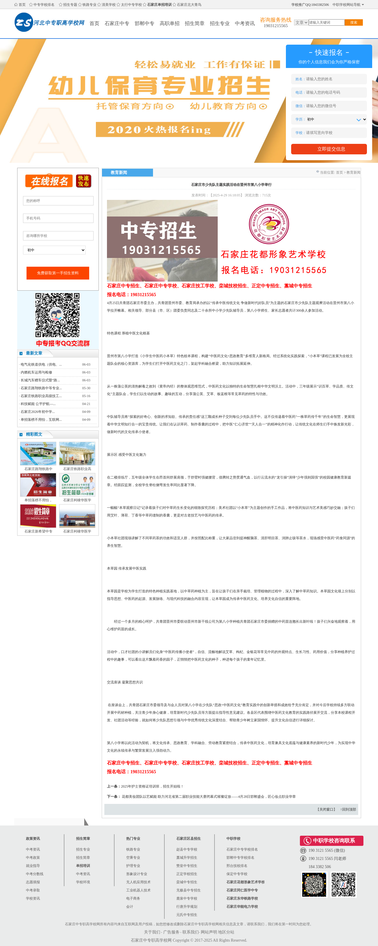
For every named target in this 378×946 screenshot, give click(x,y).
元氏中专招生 (186, 915)
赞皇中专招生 (186, 866)
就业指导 (33, 866)
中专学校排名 (44, 5)
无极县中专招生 (188, 890)
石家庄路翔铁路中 (38, 469)
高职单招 (170, 23)
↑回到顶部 (348, 809)
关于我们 (152, 932)
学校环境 (83, 882)
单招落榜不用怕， (38, 500)
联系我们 (190, 932)
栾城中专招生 (186, 882)
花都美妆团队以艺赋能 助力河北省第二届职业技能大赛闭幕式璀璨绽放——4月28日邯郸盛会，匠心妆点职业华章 (209, 797)
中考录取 (33, 890)
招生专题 (70, 5)
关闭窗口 (326, 809)
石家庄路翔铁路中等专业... (41, 388)
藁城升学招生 (186, 858)
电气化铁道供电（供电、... (41, 364)
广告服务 (171, 932)
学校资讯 (33, 898)
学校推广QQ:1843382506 (310, 5)
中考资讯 (245, 23)
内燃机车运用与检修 (36, 372)
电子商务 (133, 898)
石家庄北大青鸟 (189, 5)
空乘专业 (133, 858)
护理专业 (133, 866)
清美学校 (109, 5)
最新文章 (34, 353)
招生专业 (220, 23)
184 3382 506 (320, 867)
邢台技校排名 (236, 866)
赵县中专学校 (186, 849)
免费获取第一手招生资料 (58, 273)
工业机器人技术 (138, 890)
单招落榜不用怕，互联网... (41, 420)
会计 (129, 907)
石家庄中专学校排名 (242, 849)
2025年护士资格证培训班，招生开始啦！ (152, 786)
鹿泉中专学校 (186, 898)
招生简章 (195, 23)
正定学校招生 (186, 874)
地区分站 (226, 932)
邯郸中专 (144, 23)
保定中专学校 (236, 874)
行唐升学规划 (186, 907)
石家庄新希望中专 (38, 531)
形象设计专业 (136, 874)
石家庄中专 (117, 23)
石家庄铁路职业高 (77, 469)
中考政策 (33, 858)
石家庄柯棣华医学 (77, 500)
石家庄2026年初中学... (38, 412)
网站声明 (209, 932)
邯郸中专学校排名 (240, 858)
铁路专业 (89, 5)
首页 (22, 5)
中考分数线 (34, 874)
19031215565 (276, 25)
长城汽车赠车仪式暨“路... (40, 380)
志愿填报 (33, 882)
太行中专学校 (131, 5)
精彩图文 (34, 434)
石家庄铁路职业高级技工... (41, 396)
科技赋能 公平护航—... (38, 404)
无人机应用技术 (138, 882)
